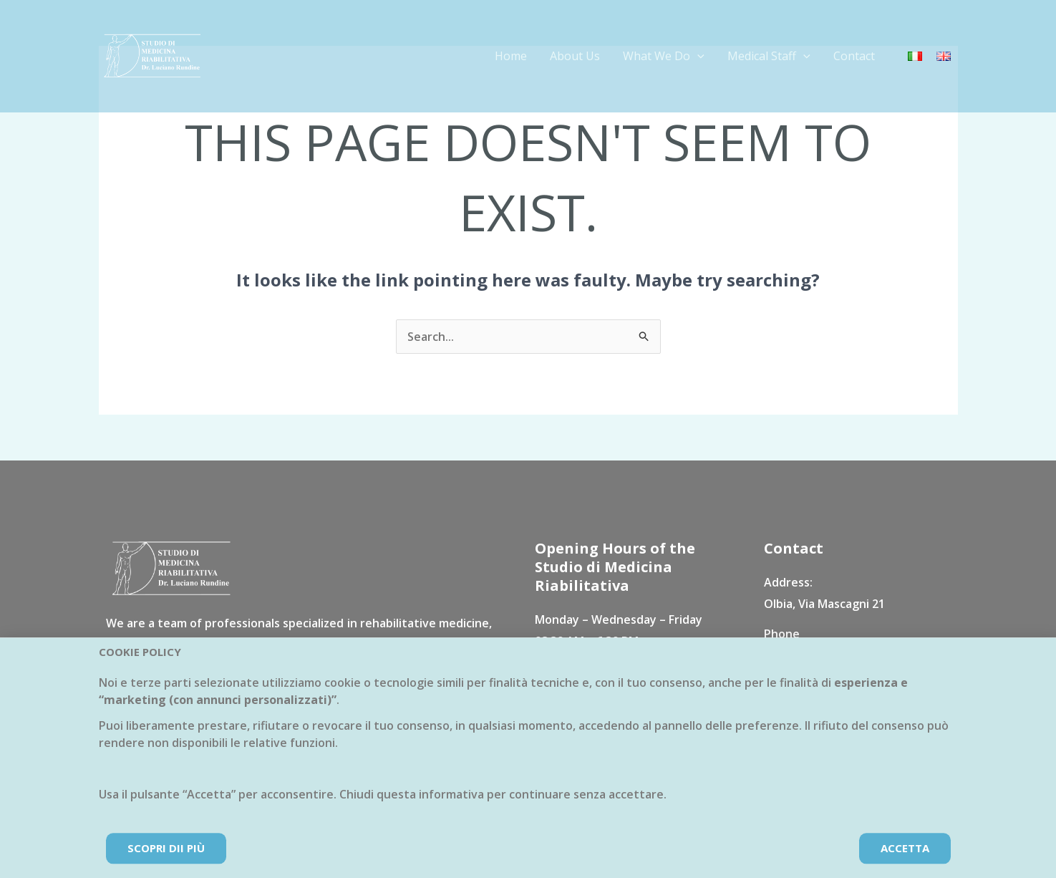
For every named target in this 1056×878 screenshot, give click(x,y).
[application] (697, 56)
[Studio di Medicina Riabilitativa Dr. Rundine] (152, 55)
